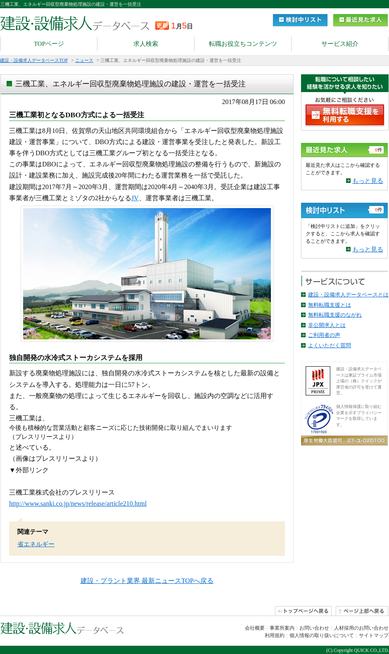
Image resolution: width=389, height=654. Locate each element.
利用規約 (275, 635)
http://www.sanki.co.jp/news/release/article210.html (78, 503)
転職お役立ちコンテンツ (243, 43)
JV (135, 197)
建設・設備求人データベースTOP (34, 60)
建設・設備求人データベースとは (348, 294)
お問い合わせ (314, 628)
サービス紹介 (339, 43)
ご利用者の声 (324, 335)
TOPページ (49, 43)
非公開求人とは (327, 325)
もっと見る (367, 181)
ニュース (84, 60)
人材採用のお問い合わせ (361, 628)
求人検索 (145, 43)
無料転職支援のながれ (335, 315)
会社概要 (255, 628)
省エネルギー (36, 544)
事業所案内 (282, 628)
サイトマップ (374, 635)
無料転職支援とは (329, 305)
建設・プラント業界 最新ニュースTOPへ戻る (147, 580)
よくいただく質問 (329, 345)
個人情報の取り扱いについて (321, 635)
